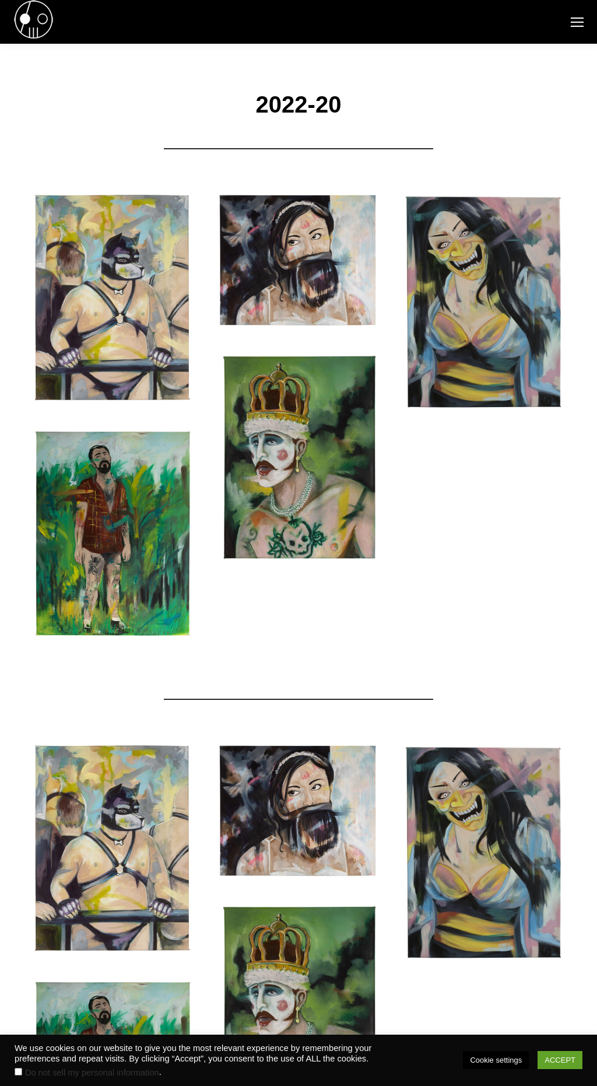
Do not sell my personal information (92, 1072)
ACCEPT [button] (560, 1060)
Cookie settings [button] (496, 1060)
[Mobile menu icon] (577, 22)
